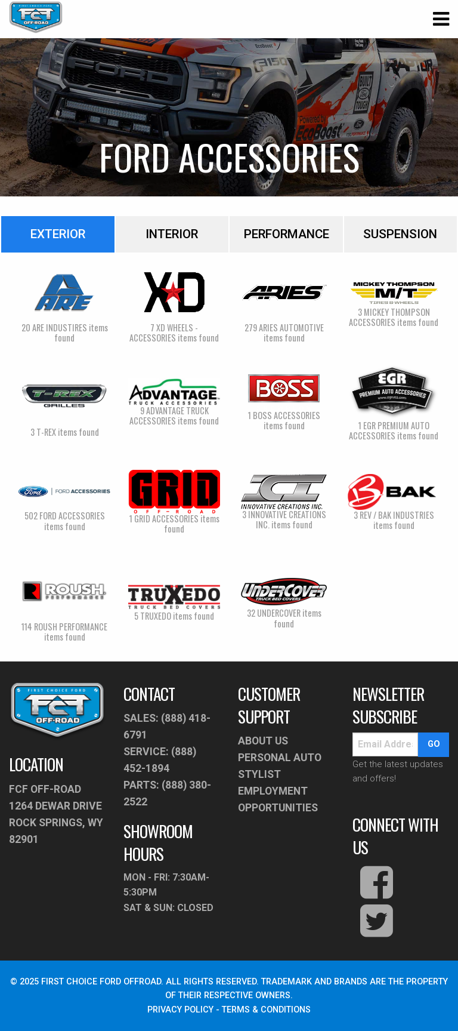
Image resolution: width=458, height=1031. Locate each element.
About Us (263, 741)
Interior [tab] (172, 234)
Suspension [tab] (400, 234)
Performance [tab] (286, 234)
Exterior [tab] (57, 234)
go (434, 744)
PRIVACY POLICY (180, 1010)
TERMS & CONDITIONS (266, 1010)
